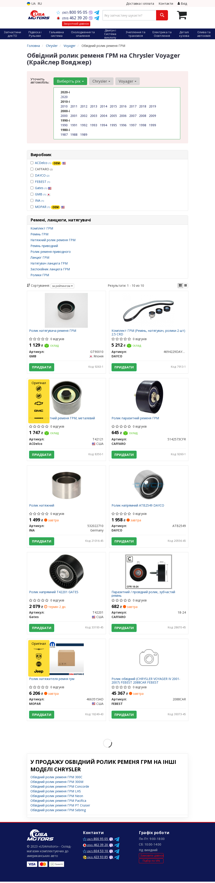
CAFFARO (41, 169)
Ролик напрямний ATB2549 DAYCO (138, 506)
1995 (113, 125)
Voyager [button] (127, 81)
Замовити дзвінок (151, 857)
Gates (43, 188)
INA (39, 200)
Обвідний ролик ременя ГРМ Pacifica (58, 802)
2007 (132, 116)
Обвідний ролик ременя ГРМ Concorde (59, 788)
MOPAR (50, 207)
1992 (83, 125)
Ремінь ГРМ (39, 234)
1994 (103, 125)
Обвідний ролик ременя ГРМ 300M (56, 783)
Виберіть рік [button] (70, 81)
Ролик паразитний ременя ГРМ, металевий (62, 418)
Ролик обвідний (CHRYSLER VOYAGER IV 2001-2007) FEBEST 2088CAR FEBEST (146, 681)
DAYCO (42, 175)
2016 (123, 106)
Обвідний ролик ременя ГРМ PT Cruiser (60, 806)
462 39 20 (72, 17)
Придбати (42, 367)
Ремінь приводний (44, 246)
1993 (93, 125)
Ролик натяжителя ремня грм (52, 680)
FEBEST (42, 181)
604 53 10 (96, 852)
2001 (73, 116)
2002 (83, 116)
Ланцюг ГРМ (39, 257)
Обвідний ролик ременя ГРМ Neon (56, 797)
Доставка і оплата (140, 3)
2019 (152, 106)
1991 (73, 125)
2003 (93, 116)
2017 (132, 106)
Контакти (166, 3)
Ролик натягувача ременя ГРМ (52, 331)
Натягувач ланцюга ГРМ (49, 263)
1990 (64, 125)
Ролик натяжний (41, 506)
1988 (73, 134)
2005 (113, 116)
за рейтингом (62, 286)
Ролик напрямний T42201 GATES (54, 593)
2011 (73, 106)
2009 (152, 116)
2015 (113, 106)
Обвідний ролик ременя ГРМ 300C (56, 778)
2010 (64, 106)
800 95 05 (72, 12)
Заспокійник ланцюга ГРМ (50, 269)
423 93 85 (95, 858)
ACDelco (50, 163)
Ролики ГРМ (39, 275)
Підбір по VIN (151, 862)
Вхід (182, 3)
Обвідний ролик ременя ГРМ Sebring (58, 811)
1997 (132, 125)
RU (40, 3)
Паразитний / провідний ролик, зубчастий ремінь (143, 594)
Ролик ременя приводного (50, 251)
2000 (64, 116)
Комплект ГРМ (41, 228)
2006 (123, 116)
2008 (142, 116)
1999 (152, 125)
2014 (103, 106)
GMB (42, 194)
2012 (83, 106)
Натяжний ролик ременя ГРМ (52, 240)
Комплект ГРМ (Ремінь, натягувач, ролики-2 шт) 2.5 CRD (148, 332)
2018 (142, 106)
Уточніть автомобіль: (39, 80)
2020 (64, 97)
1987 (64, 134)
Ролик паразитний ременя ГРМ (135, 418)
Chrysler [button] (101, 81)
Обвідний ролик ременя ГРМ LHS (55, 792)
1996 (123, 125)
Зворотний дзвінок (76, 24)
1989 (83, 134)
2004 (103, 116)
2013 (93, 106)
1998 (142, 125)
